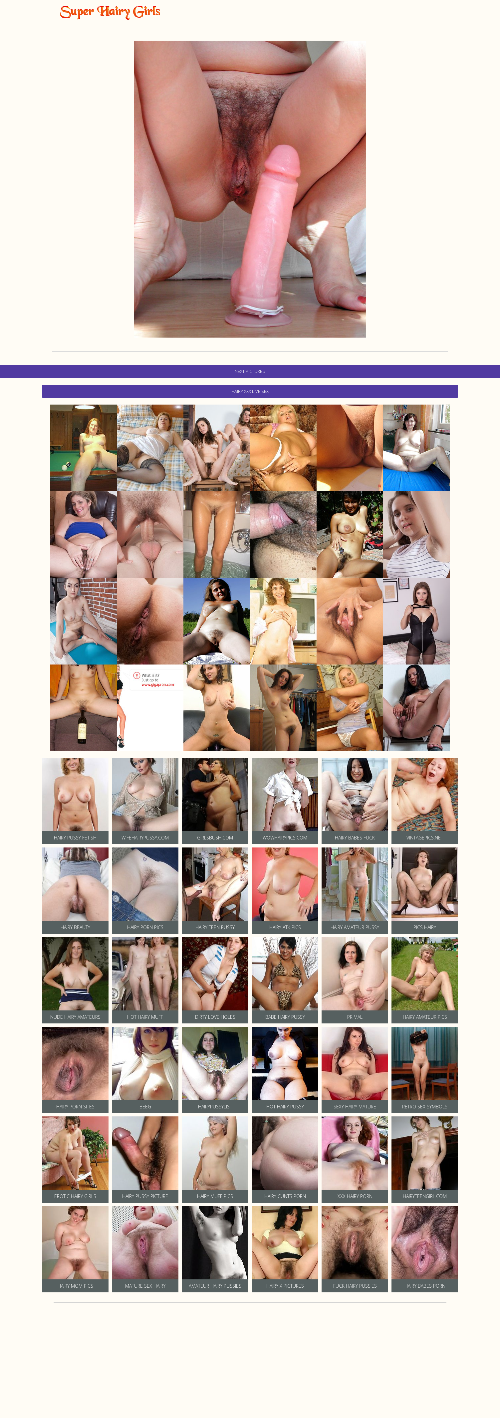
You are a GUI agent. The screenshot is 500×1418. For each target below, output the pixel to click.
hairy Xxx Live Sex (250, 391)
